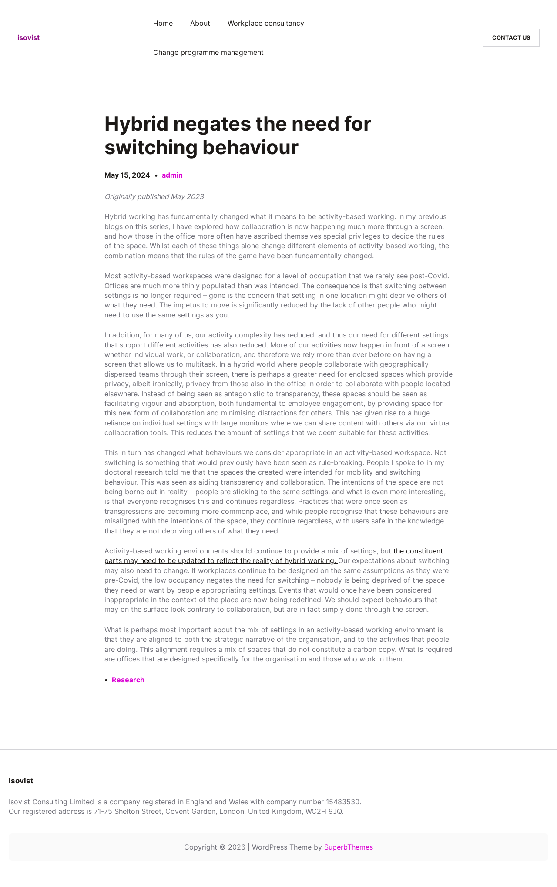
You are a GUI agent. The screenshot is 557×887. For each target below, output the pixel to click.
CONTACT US (511, 37)
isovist (28, 37)
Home (163, 23)
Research (128, 679)
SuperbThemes (348, 847)
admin (172, 175)
